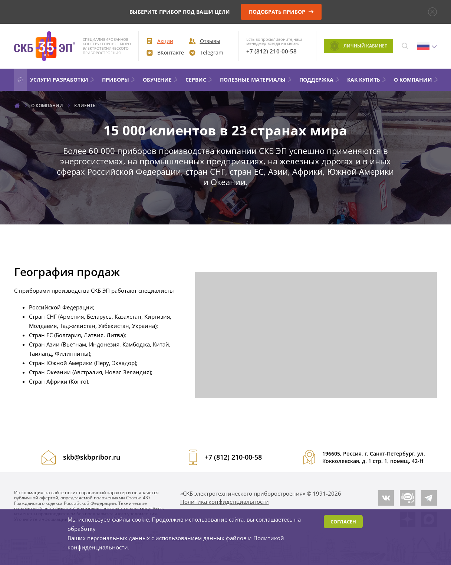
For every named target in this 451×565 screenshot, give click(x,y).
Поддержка (319, 79)
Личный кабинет (358, 46)
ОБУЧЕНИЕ (160, 79)
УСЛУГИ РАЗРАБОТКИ (62, 79)
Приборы (119, 79)
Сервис (199, 79)
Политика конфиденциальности (224, 501)
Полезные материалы (256, 79)
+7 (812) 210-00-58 (271, 51)
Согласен (343, 521)
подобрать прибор (281, 11)
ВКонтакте (165, 52)
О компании (416, 79)
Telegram (206, 52)
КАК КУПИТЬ (367, 79)
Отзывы (204, 41)
